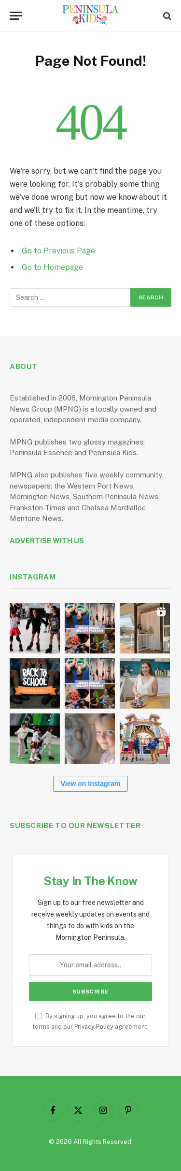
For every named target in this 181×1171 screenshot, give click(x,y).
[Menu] (16, 16)
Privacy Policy (93, 1026)
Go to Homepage (52, 267)
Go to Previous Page (58, 250)
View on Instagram (90, 783)
